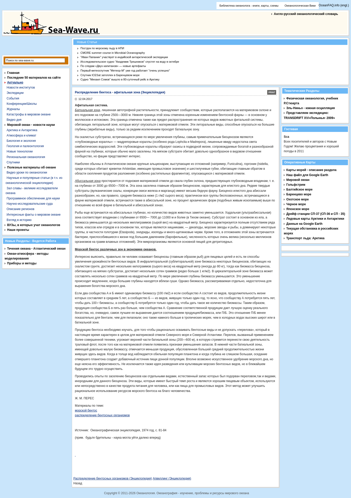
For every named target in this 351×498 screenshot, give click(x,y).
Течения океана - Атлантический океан (36, 248)
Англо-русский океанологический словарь (306, 14)
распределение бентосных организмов (102, 415)
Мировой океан (297, 180)
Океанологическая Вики (300, 5)
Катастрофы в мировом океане (29, 114)
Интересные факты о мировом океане (34, 214)
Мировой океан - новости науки (31, 125)
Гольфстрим (295, 184)
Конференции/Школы (22, 104)
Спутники (13, 162)
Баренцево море (298, 194)
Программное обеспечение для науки (33, 198)
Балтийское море (299, 189)
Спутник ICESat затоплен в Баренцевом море (110, 75)
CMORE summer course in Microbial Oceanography (112, 52)
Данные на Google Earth (304, 224)
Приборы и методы (22, 263)
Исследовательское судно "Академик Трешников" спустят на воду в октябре (129, 61)
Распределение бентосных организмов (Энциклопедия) (112, 478)
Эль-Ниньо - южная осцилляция (310, 108)
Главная (13, 73)
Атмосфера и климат (21, 135)
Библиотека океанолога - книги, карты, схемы (249, 5)
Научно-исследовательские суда (30, 203)
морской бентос (86, 410)
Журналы (13, 109)
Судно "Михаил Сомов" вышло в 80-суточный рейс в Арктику (119, 79)
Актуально (15, 82)
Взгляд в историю (19, 220)
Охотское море (297, 199)
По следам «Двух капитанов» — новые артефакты (113, 65)
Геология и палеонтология (25, 146)
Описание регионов (20, 209)
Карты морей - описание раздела (311, 170)
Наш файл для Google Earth (307, 175)
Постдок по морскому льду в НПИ (102, 48)
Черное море (296, 204)
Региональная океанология (26, 157)
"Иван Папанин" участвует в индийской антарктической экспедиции (124, 57)
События (13, 98)
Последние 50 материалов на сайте (34, 77)
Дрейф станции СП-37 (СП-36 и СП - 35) (315, 214)
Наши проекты (18, 230)
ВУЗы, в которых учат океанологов (33, 225)
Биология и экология (21, 141)
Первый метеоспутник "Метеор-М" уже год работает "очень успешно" (125, 70)
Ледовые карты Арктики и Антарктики (315, 218)
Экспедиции (15, 93)
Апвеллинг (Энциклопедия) (172, 478)
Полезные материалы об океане (31, 167)
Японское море (297, 209)
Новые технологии (20, 151)
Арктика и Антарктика (22, 130)
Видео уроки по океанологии (27, 172)
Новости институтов (21, 87)
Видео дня (14, 120)
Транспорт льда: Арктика (305, 238)
